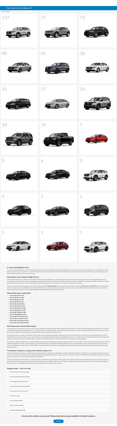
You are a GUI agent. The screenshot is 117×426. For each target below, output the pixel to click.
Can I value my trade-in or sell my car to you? (19, 391)
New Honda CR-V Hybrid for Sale (19, 316)
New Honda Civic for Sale (17, 300)
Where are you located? (14, 395)
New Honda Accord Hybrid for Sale (19, 323)
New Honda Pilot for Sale (17, 302)
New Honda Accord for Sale (17, 304)
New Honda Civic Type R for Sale (19, 318)
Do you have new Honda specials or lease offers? (20, 376)
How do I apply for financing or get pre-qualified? (20, 386)
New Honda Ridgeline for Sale (18, 314)
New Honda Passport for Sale (18, 310)
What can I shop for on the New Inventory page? (19, 372)
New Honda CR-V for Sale (17, 295)
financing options (52, 286)
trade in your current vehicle (89, 286)
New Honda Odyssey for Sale (18, 308)
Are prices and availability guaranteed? (17, 410)
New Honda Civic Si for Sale (17, 306)
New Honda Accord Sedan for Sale (19, 320)
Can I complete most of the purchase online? (19, 381)
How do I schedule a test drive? (16, 400)
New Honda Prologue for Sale (18, 312)
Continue (58, 421)
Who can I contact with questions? (17, 405)
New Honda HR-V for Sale (17, 297)
